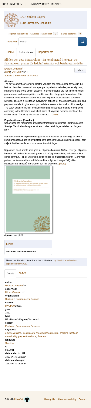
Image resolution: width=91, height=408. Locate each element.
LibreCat (22, 399)
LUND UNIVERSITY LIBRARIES (45, 4)
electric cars (28, 333)
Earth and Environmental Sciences (22, 326)
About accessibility (67, 399)
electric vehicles (13, 333)
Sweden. (42, 336)
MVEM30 (16, 72)
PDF (21, 235)
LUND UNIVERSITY (12, 4)
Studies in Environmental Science (21, 75)
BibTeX (22, 273)
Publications (26, 52)
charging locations (69, 333)
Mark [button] (80, 70)
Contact (82, 399)
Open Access (10, 235)
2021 (7, 72)
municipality (11, 336)
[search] (49, 41)
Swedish (9, 343)
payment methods (27, 336)
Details (10, 273)
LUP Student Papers (32, 16)
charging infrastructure (47, 333)
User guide (49, 399)
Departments (45, 51)
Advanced (12, 41)
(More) (55, 114)
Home (10, 51)
